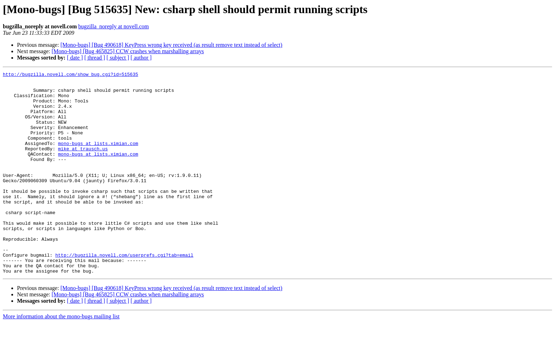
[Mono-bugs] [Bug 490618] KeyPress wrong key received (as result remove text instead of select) (171, 45)
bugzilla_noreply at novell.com (113, 26)
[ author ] (141, 58)
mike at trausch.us (83, 164)
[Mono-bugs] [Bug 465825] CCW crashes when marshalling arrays (128, 51)
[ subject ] (118, 58)
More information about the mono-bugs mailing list (61, 357)
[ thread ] (94, 58)
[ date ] (75, 58)
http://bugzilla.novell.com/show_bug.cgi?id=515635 (70, 75)
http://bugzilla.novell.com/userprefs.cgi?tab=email (124, 292)
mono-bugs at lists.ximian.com (98, 158)
